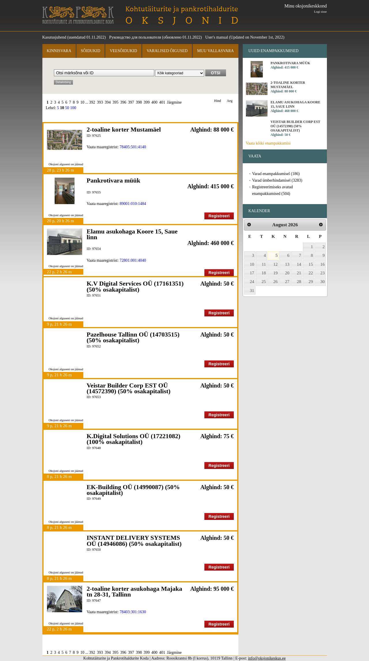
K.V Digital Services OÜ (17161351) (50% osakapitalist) (135, 286)
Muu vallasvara (215, 51)
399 (147, 102)
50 (67, 108)
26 (275, 281)
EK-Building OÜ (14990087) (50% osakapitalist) (133, 489)
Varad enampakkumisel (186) (276, 174)
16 (322, 264)
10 (82, 102)
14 (299, 264)
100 (73, 108)
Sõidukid (90, 51)
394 (108, 102)
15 (310, 264)
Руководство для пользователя (135, 37)
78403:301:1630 (133, 612)
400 (154, 102)
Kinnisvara (59, 51)
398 (139, 102)
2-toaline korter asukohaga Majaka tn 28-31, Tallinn (134, 591)
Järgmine (174, 102)
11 (264, 264)
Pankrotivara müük (113, 180)
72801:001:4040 (133, 260)
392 (92, 102)
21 (299, 273)
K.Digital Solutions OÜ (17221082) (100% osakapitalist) (133, 438)
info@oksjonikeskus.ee (267, 658)
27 (287, 281)
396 (123, 102)
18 (263, 273)
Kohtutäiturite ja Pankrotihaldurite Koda (78, 15)
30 (322, 281)
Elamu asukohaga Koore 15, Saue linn (132, 234)
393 (100, 102)
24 (252, 281)
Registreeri (218, 216)
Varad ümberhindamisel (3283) (277, 180)
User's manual (216, 37)
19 (275, 273)
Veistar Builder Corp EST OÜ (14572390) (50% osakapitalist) (129, 388)
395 (115, 102)
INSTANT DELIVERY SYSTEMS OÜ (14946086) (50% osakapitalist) (134, 540)
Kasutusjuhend (54, 37)
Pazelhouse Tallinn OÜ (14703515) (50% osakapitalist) (133, 337)
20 (287, 273)
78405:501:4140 (133, 147)
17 (252, 273)
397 (131, 102)
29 (310, 281)
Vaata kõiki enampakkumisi (268, 143)
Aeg (230, 101)
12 (275, 264)
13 (287, 264)
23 (322, 273)
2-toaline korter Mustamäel (124, 129)
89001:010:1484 (133, 204)
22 (310, 273)
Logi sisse (320, 11)
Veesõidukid (123, 51)
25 (263, 281)
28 (299, 281)
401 (162, 102)
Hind (217, 101)
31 (252, 290)
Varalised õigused (166, 51)
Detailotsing (63, 82)
